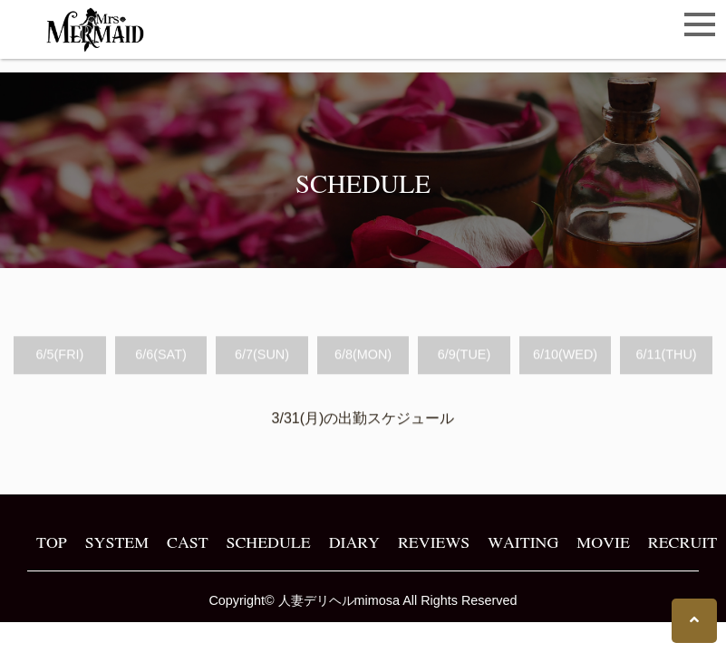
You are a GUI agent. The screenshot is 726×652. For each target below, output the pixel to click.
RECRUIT (682, 541)
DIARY (354, 541)
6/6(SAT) (161, 355)
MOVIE (602, 541)
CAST (187, 541)
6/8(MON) (363, 355)
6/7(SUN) (262, 355)
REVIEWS (433, 541)
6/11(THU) (665, 355)
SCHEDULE (269, 541)
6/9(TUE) (464, 355)
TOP (51, 541)
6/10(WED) (565, 355)
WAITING (523, 541)
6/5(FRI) (60, 355)
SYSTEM (117, 541)
